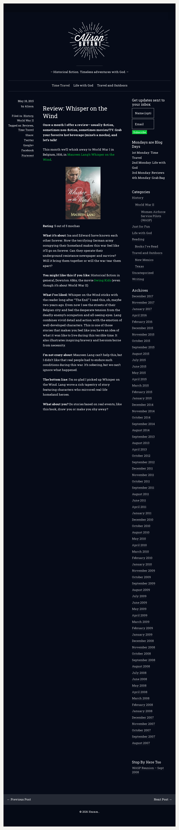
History (28, 116)
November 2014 (143, 411)
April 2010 (139, 545)
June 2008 (139, 679)
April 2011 (139, 507)
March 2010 (140, 551)
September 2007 (143, 736)
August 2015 (140, 354)
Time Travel (61, 85)
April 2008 (139, 692)
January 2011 (141, 513)
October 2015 (141, 341)
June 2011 (139, 500)
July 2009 (139, 596)
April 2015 (139, 379)
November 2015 (143, 334)
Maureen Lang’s (79, 154)
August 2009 (141, 590)
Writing (138, 279)
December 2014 (142, 405)
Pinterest (28, 155)
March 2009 (140, 622)
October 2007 (141, 730)
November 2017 (143, 302)
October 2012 (141, 456)
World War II (25, 120)
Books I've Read (146, 246)
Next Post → (163, 799)
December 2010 (142, 520)
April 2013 (139, 449)
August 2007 (141, 743)
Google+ (28, 145)
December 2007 (143, 717)
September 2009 (143, 583)
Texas (139, 266)
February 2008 (142, 705)
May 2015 (139, 373)
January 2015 (142, 398)
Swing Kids (102, 280)
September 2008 (143, 660)
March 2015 (140, 385)
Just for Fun (141, 226)
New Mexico (144, 260)
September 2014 (143, 424)
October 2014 (141, 417)
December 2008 (143, 641)
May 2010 (139, 539)
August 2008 (141, 666)
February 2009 (142, 628)
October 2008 (141, 653)
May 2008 (139, 685)
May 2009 (139, 609)
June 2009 (139, 602)
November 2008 (143, 647)
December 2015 (142, 328)
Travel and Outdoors (112, 85)
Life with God (83, 85)
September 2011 (143, 488)
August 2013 (140, 443)
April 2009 (139, 615)
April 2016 (139, 315)
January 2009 (142, 634)
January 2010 (142, 564)
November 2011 (143, 475)
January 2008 (142, 711)
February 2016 (142, 322)
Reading (138, 239)
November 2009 (143, 571)
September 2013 (143, 437)
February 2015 (142, 392)
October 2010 (141, 526)
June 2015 (139, 366)
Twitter (29, 140)
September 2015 (143, 347)
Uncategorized (143, 273)
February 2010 (142, 558)
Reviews (27, 125)
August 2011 (140, 494)
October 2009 (141, 577)
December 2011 (142, 468)
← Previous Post (19, 799)
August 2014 (141, 430)
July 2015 (139, 360)
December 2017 (142, 296)
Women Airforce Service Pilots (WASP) (153, 216)
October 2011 (141, 481)
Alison (29, 106)
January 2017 (142, 309)
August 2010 (140, 532)
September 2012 (143, 462)
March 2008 (140, 698)
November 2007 (143, 724)
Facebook (27, 150)
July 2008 (139, 673)
